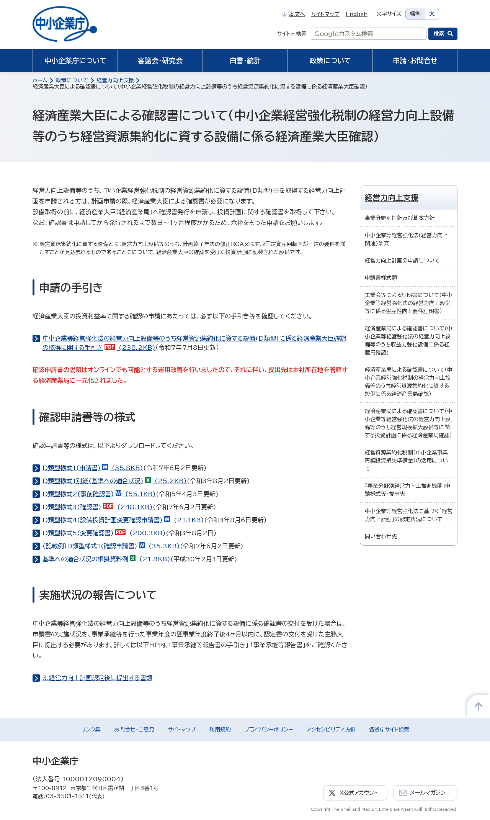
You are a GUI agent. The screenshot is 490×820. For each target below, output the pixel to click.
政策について (330, 60)
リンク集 (91, 729)
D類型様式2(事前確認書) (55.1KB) (99, 494)
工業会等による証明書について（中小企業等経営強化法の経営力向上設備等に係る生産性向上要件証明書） (408, 303)
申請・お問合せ (415, 60)
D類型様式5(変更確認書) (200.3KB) (104, 533)
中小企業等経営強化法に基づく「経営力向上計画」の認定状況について (408, 515)
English (357, 14)
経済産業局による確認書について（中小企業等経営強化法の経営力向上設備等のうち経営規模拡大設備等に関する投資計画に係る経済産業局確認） (408, 423)
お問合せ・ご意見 (134, 729)
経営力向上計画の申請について (402, 260)
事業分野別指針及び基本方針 (399, 218)
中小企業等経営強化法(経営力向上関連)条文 (406, 239)
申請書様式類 (381, 277)
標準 (415, 13)
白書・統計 (245, 60)
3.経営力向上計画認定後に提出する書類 (97, 678)
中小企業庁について (75, 60)
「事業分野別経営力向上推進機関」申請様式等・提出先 (408, 490)
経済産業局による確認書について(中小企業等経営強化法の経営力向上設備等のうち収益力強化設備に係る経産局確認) (408, 340)
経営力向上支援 (115, 80)
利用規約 (220, 729)
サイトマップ (325, 14)
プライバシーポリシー (268, 729)
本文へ (293, 14)
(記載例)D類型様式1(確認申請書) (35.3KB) (111, 546)
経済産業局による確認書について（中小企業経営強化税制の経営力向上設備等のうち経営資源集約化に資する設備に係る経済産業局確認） (408, 382)
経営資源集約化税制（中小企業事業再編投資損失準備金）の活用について (406, 460)
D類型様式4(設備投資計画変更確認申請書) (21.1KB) (123, 520)
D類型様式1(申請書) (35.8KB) (93, 468)
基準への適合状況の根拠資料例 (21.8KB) (106, 559)
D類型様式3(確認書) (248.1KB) (97, 507)
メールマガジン (428, 792)
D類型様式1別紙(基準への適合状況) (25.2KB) (114, 481)
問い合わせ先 (381, 536)
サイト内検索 (292, 33)
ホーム (40, 80)
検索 (439, 33)
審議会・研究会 (160, 60)
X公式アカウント (359, 792)
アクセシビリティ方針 (331, 729)
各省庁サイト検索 (389, 729)
